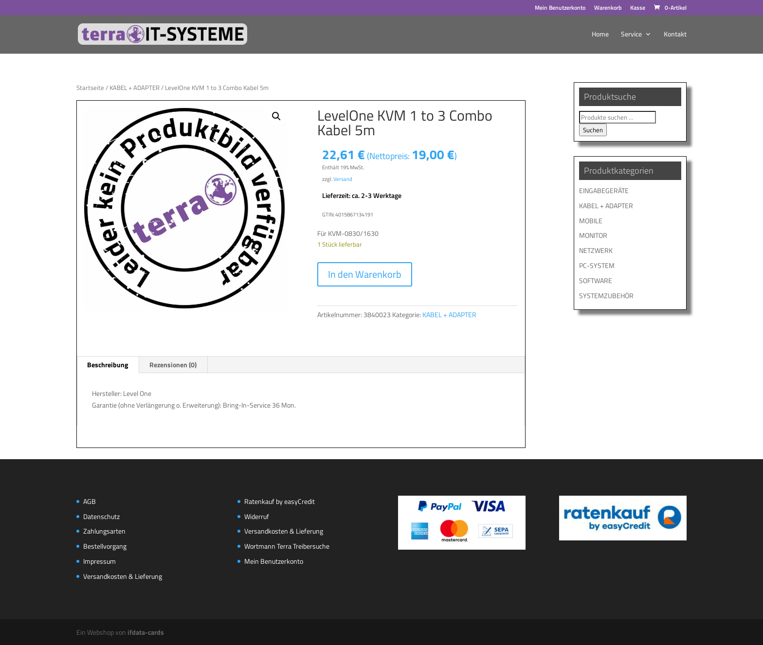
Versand (342, 179)
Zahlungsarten (104, 531)
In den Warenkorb (364, 274)
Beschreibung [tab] (107, 364)
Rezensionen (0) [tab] (173, 364)
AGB (89, 501)
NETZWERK (596, 250)
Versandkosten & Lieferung (122, 576)
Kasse (637, 8)
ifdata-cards (145, 632)
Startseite (90, 87)
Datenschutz (101, 516)
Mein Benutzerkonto (560, 8)
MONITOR (593, 235)
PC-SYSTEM (597, 265)
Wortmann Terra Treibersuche (286, 546)
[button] (276, 116)
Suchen (593, 130)
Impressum (99, 561)
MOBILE (590, 220)
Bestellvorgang (105, 546)
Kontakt (675, 35)
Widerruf (256, 516)
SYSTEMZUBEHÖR (606, 295)
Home (600, 35)
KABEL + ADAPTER (134, 87)
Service (631, 35)
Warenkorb (607, 8)
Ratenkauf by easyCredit (279, 501)
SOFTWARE (595, 280)
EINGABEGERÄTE (604, 190)
